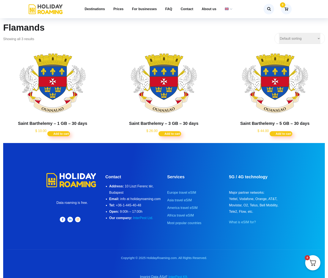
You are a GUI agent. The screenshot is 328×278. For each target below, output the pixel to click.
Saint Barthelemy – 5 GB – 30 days (275, 123)
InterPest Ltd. (143, 218)
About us (209, 9)
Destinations (95, 9)
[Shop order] (299, 38)
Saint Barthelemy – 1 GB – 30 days (52, 123)
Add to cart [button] (61, 133)
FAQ (168, 9)
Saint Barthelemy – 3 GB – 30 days (163, 123)
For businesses (144, 9)
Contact (187, 9)
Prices (118, 9)
